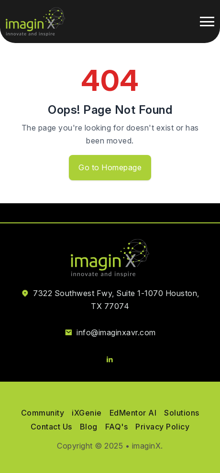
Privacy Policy (162, 426)
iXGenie (87, 413)
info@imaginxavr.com (116, 332)
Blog (89, 426)
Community (43, 413)
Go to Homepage (110, 167)
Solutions (181, 413)
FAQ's (116, 426)
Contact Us (51, 426)
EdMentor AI (133, 413)
